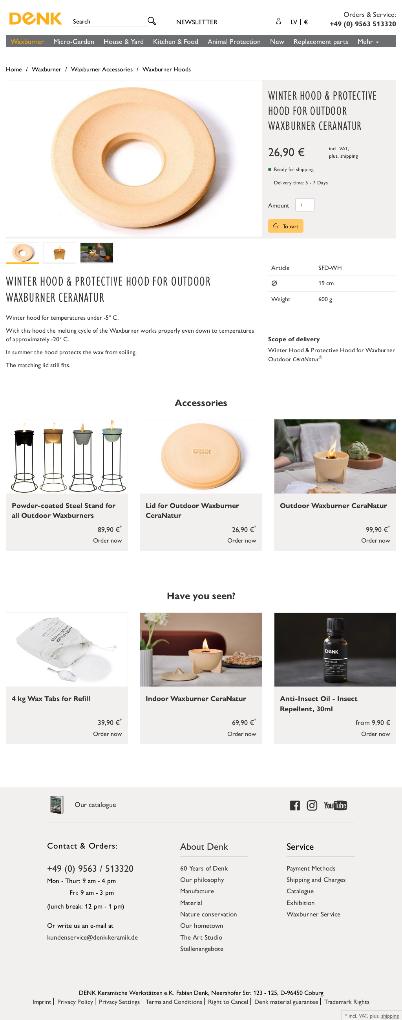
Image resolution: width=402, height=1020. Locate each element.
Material (191, 902)
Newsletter (196, 21)
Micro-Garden (73, 41)
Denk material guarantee (286, 1001)
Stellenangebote (201, 948)
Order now (107, 540)
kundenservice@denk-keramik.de (92, 937)
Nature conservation (208, 913)
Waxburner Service (313, 913)
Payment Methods (311, 867)
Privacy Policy (75, 1001)
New (277, 41)
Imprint (42, 1001)
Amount (278, 204)
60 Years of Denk (204, 867)
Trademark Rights (346, 1001)
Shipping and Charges (316, 879)
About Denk (204, 845)
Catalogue (300, 890)
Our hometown (201, 925)
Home (14, 68)
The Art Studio (201, 937)
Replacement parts (321, 41)
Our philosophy (202, 879)
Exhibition (301, 902)
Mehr (368, 41)
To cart (285, 226)
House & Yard (124, 41)
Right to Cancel (228, 1001)
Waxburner (27, 41)
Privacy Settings (119, 1001)
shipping (349, 155)
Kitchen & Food (175, 41)
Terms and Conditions (174, 1001)
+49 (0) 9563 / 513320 (90, 867)
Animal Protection (234, 41)
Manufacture (197, 890)
